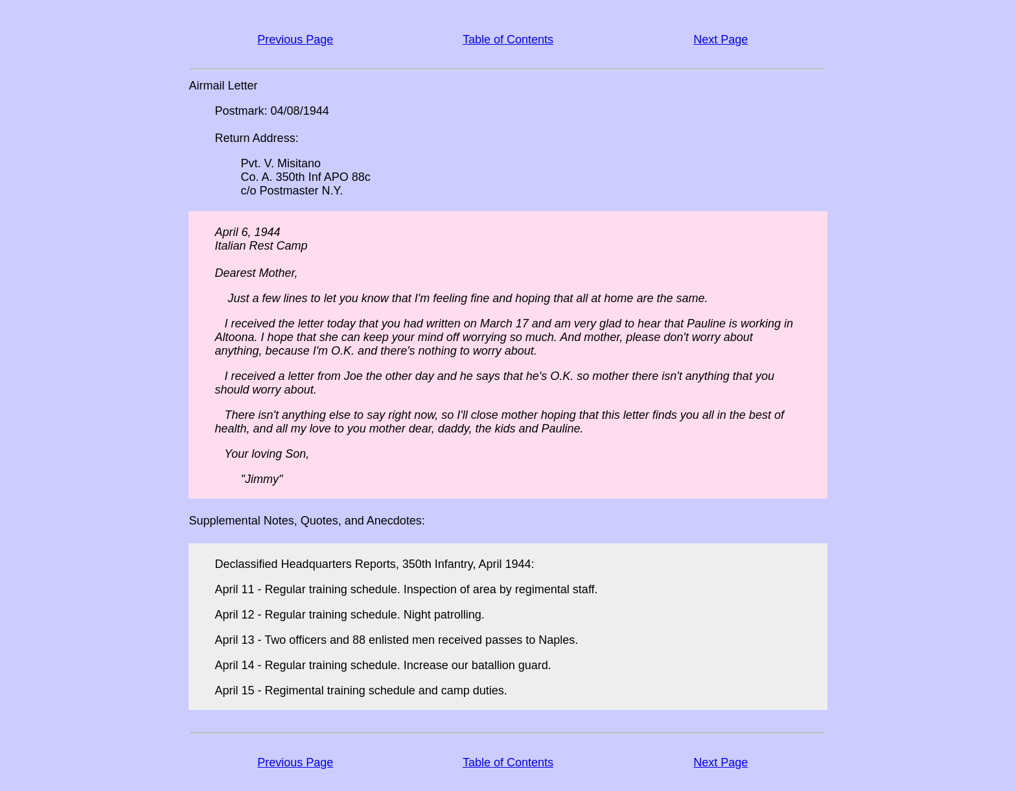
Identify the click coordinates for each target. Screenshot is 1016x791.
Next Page (720, 39)
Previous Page (295, 39)
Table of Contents (508, 39)
